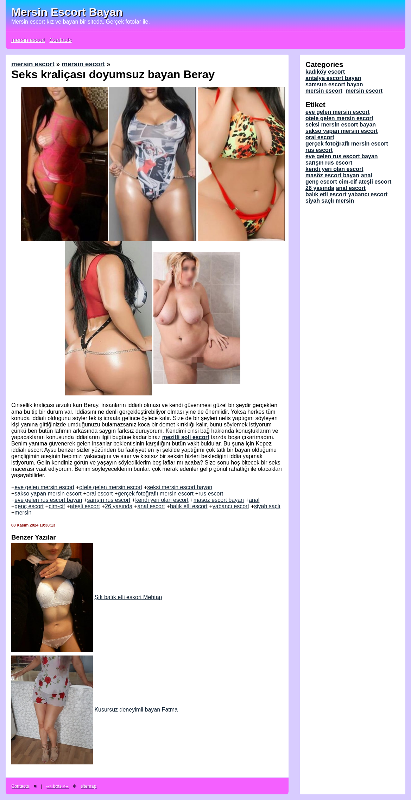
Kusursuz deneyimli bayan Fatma (94, 710)
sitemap (88, 786)
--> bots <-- (57, 786)
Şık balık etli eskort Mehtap (86, 597)
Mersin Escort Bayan (67, 12)
